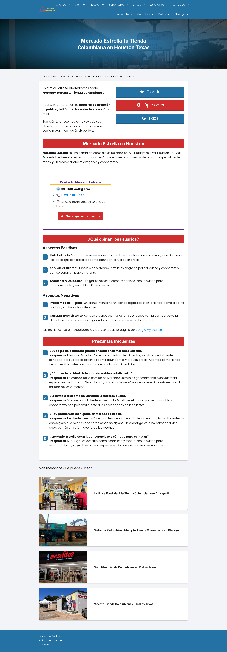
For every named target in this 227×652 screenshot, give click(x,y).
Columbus (143, 14)
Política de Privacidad (51, 640)
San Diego (178, 4)
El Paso (137, 4)
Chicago (179, 14)
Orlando (61, 4)
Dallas (162, 14)
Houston (95, 4)
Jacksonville (121, 14)
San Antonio (116, 4)
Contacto (44, 644)
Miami (78, 4)
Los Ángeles (157, 4)
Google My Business (149, 330)
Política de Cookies (50, 636)
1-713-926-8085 (72, 195)
